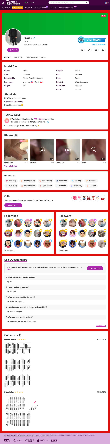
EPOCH (44, 435)
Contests (52, 7)
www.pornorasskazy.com (27, 435)
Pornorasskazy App (67, 7)
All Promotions (41, 7)
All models (6, 7)
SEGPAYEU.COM (53, 435)
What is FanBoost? (99, 44)
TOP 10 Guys (39, 119)
